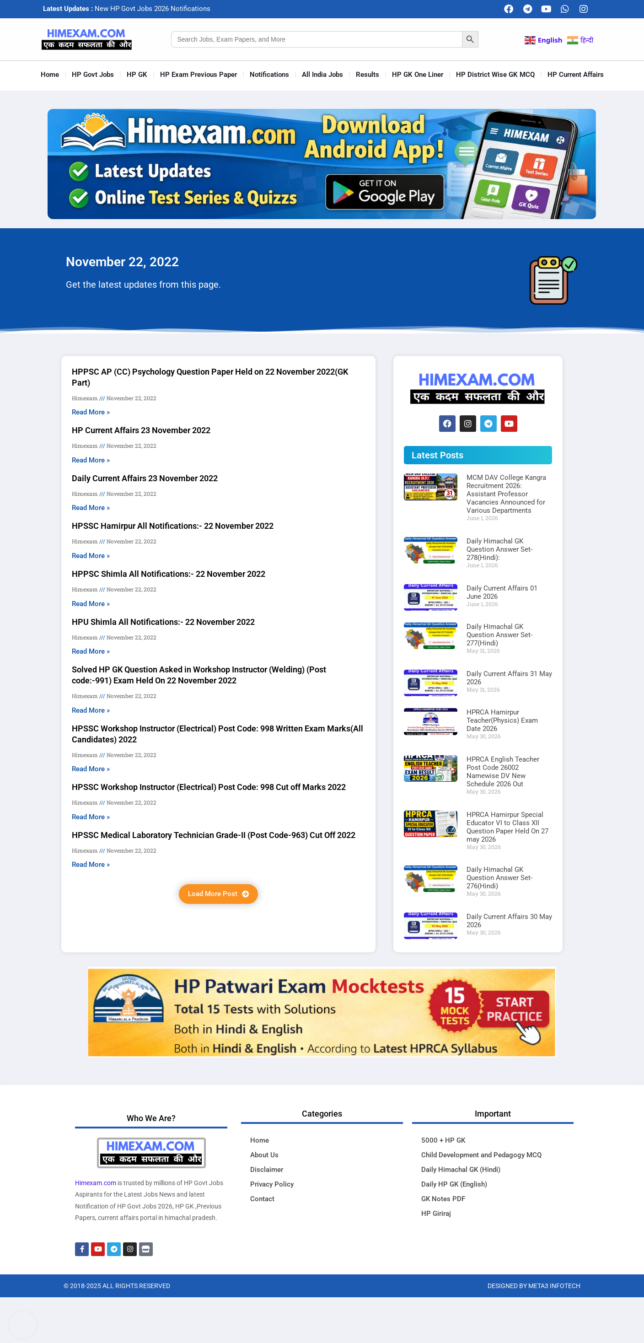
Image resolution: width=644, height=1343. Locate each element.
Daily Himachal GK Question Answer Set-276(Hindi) (499, 877)
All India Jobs (322, 74)
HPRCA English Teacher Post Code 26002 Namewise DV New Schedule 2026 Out (503, 771)
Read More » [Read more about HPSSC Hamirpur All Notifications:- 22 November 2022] (91, 556)
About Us (264, 1155)
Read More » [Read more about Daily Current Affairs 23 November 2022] (91, 508)
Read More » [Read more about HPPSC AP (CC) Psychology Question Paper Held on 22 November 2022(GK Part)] (91, 412)
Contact (262, 1199)
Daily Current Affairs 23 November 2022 (145, 478)
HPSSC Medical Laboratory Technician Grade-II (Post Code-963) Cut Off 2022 (213, 835)
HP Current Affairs (575, 74)
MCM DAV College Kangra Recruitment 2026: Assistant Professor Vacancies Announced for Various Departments (506, 494)
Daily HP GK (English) (454, 1184)
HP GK (137, 74)
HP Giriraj (436, 1213)
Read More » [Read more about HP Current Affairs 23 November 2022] (91, 460)
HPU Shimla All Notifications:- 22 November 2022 (163, 622)
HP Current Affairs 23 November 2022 (141, 430)
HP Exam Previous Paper (198, 74)
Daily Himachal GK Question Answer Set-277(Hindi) (499, 635)
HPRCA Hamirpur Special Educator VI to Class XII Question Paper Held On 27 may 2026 (507, 827)
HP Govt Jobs (93, 74)
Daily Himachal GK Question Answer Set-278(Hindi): (499, 549)
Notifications (269, 74)
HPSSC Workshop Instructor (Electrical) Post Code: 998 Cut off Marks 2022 (209, 787)
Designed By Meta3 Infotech (534, 1285)
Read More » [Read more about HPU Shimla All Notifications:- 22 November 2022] (91, 651)
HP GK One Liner (417, 74)
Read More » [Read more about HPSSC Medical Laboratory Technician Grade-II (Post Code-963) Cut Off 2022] (91, 864)
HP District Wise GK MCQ (495, 74)
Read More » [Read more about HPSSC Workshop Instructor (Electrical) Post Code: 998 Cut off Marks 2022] (91, 817)
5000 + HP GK (443, 1140)
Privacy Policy (272, 1184)
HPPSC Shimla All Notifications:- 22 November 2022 (168, 574)
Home (50, 74)
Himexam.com (95, 1183)
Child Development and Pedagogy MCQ (481, 1155)
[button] (218, 894)
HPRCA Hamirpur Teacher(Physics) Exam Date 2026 (502, 720)
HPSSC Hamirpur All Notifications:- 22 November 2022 (173, 526)
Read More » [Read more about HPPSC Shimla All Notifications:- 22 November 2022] (91, 604)
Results (367, 74)
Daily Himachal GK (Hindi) (460, 1170)
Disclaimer (266, 1170)
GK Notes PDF (443, 1199)
